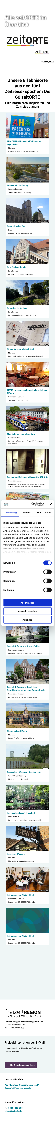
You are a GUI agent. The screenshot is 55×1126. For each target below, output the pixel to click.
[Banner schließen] (51, 504)
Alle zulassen (27, 602)
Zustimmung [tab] (10, 512)
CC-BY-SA (45, 768)
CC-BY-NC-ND (44, 222)
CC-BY (46, 385)
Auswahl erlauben (27, 611)
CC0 (47, 137)
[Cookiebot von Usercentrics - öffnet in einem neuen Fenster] (32, 504)
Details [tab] (27, 512)
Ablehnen (27, 619)
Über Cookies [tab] (44, 512)
